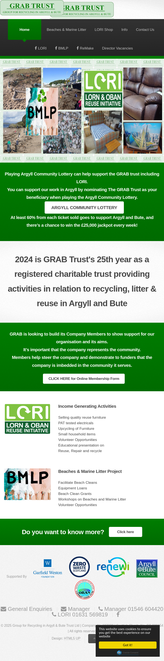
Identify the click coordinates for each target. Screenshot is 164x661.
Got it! (128, 645)
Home (24, 29)
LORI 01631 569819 (82, 614)
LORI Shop (104, 29)
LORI (42, 48)
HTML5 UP (72, 638)
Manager (78, 609)
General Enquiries (29, 609)
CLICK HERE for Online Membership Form (83, 378)
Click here (125, 532)
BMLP (62, 48)
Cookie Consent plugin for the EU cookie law (128, 652)
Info (124, 29)
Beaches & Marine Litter (66, 29)
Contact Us (145, 29)
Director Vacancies (117, 48)
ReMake (86, 48)
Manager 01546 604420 (133, 609)
